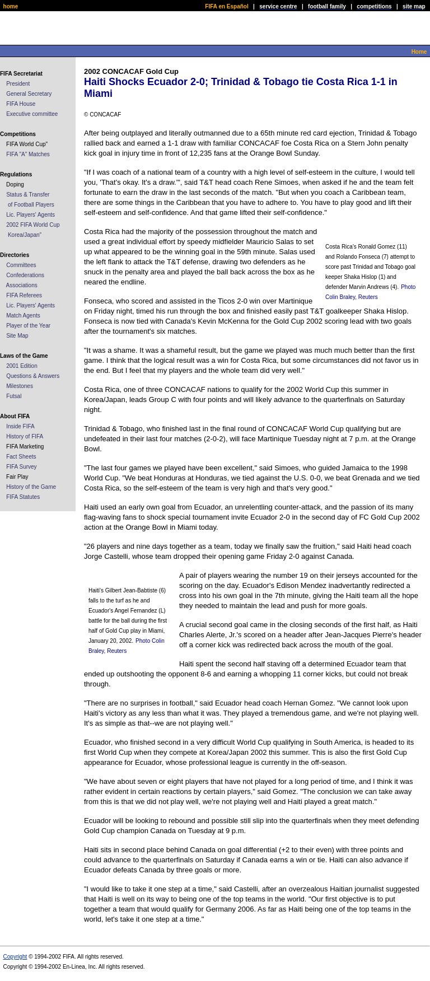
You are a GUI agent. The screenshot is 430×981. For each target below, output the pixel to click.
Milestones (19, 386)
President (18, 84)
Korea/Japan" (24, 235)
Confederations (25, 275)
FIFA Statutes (23, 497)
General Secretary (29, 94)
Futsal (13, 396)
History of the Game (31, 487)
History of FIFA (24, 436)
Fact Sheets (21, 457)
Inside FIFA (20, 426)
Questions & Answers (32, 376)
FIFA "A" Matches (28, 154)
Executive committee (32, 114)
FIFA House (20, 104)
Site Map (17, 336)
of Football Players (31, 205)
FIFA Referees (24, 295)
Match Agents (23, 315)
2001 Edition (22, 366)
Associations (22, 285)
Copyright (15, 957)
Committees (21, 265)
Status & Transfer (27, 194)
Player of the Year (28, 326)
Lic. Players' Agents (30, 215)
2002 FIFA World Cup (32, 225)
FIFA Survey (21, 467)
